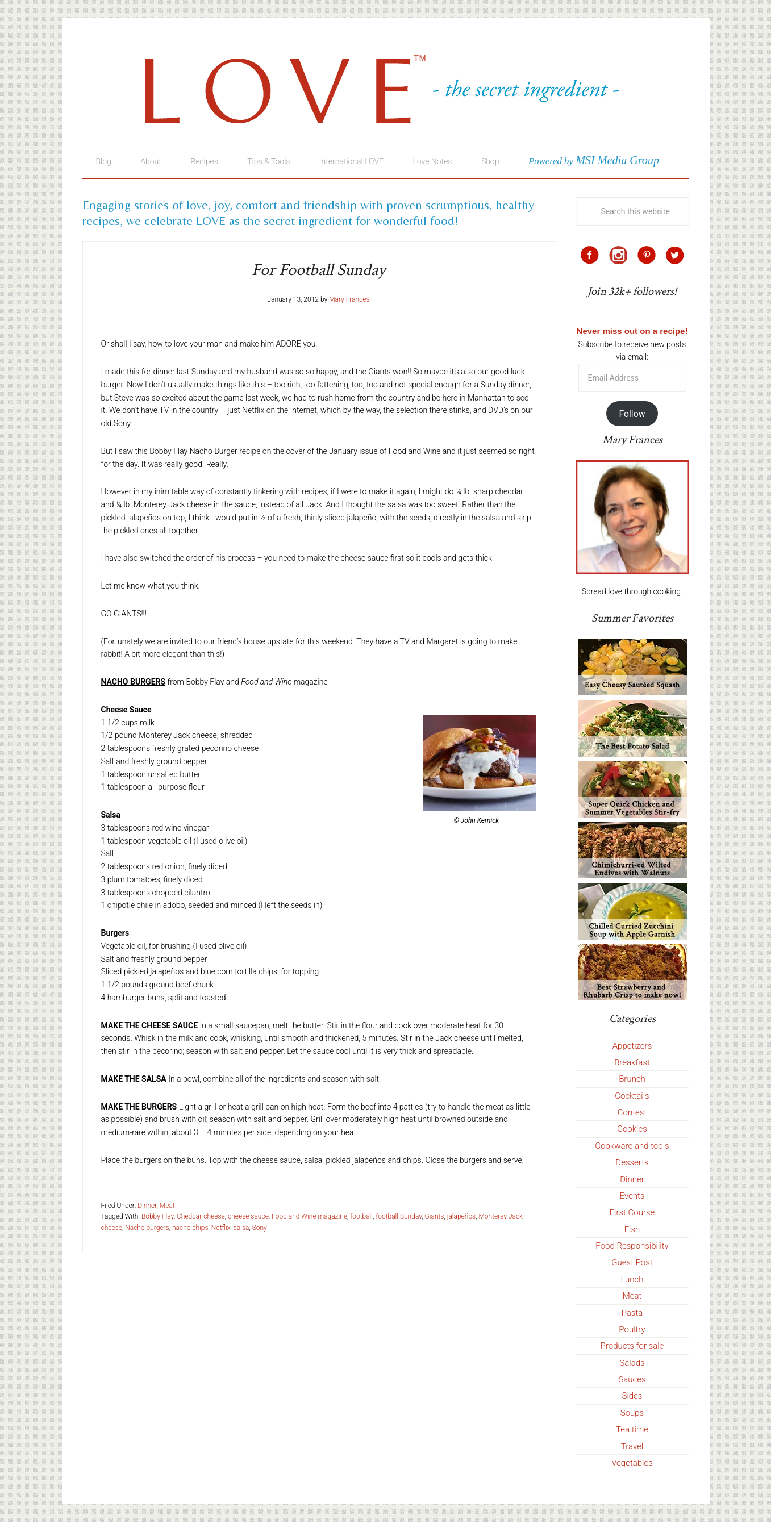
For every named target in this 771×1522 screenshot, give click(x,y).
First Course (632, 1212)
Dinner (146, 1206)
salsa (241, 1228)
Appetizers (632, 1046)
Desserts (631, 1162)
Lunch (631, 1279)
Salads (631, 1363)
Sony (259, 1228)
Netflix (221, 1228)
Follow (632, 413)
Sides (632, 1396)
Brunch (632, 1079)
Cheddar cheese (201, 1216)
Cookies (632, 1129)
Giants (434, 1216)
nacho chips (190, 1228)
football (361, 1216)
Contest (632, 1112)
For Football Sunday (318, 270)
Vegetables (632, 1463)
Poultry (632, 1329)
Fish (632, 1229)
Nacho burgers (147, 1228)
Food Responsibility (631, 1246)
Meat (167, 1206)
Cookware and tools (632, 1146)
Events (632, 1196)
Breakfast (632, 1062)
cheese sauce (248, 1216)
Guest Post (631, 1262)
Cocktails (632, 1096)
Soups (632, 1413)
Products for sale (632, 1346)
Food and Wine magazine (309, 1216)
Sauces (631, 1379)
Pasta (632, 1313)
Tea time (632, 1429)
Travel (632, 1446)
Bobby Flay (157, 1216)
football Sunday (399, 1216)
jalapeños (461, 1216)
